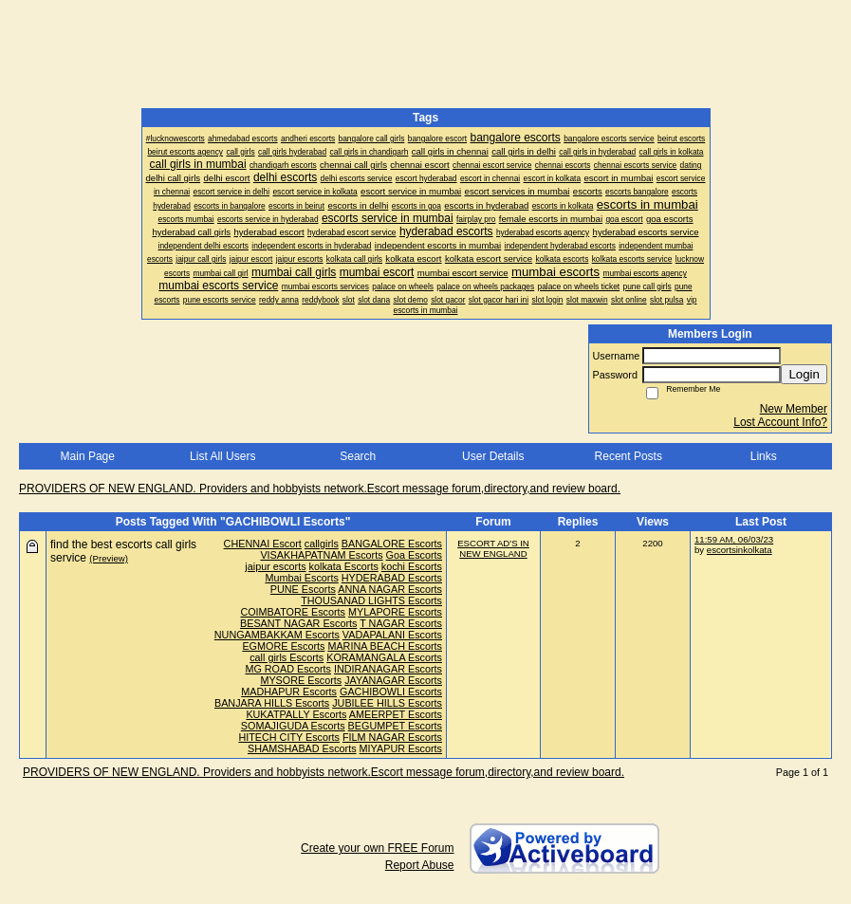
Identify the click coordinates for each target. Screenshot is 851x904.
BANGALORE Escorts (392, 543)
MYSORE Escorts (301, 680)
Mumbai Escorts (301, 577)
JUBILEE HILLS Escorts (387, 703)
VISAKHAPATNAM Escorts (321, 555)
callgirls (322, 543)
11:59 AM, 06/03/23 (733, 539)
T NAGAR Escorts (401, 623)
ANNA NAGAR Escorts (390, 589)
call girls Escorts (287, 657)
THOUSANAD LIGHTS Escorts (371, 600)
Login (804, 374)
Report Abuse (419, 865)
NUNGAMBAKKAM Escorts (277, 634)
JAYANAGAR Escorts (393, 680)
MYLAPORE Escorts (395, 612)
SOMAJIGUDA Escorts (293, 725)
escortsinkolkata (739, 549)
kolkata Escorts (344, 566)
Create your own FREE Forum (377, 848)
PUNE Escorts (303, 589)
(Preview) (108, 558)
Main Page (88, 456)
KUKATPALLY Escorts (296, 714)
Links (763, 456)
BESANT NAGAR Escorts (298, 623)
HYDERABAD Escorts (392, 577)
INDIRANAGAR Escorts (388, 668)
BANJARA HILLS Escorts (271, 703)
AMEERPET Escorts (395, 714)
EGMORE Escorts (283, 646)
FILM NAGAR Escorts (392, 737)
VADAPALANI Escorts (392, 634)
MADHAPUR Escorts (289, 691)
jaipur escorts (275, 566)
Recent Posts (628, 456)
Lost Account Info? (780, 422)
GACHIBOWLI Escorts (391, 691)
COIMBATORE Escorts (292, 612)
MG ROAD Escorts (288, 668)
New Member (793, 408)
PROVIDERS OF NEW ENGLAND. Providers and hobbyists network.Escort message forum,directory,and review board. (319, 488)
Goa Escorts (414, 555)
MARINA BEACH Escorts (384, 646)
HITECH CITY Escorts (289, 737)
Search (358, 456)
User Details (493, 456)
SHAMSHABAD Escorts (302, 748)
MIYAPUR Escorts (401, 748)
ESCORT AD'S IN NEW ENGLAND (493, 548)
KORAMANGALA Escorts (384, 657)
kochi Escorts (411, 566)
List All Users (222, 456)
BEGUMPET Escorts (395, 725)
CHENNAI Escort (263, 543)
